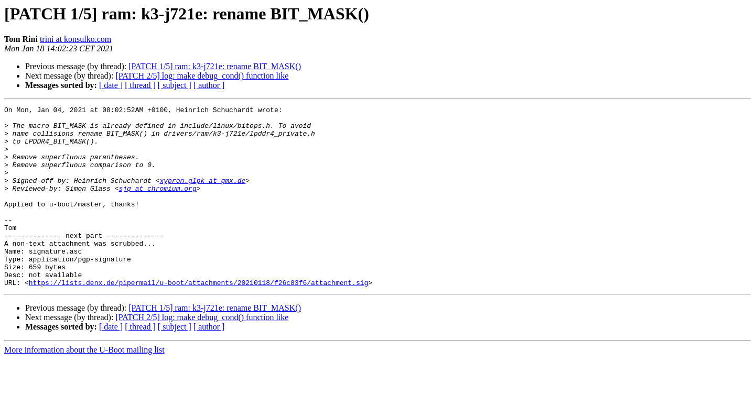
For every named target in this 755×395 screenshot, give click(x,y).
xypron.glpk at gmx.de (202, 196)
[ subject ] (174, 85)
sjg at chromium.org (157, 205)
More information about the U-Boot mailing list (84, 385)
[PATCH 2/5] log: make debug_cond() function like (201, 75)
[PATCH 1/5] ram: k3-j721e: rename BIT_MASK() (214, 66)
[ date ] (111, 85)
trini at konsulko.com (75, 39)
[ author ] (209, 85)
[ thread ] (140, 85)
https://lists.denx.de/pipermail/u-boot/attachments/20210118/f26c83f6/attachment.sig (198, 318)
